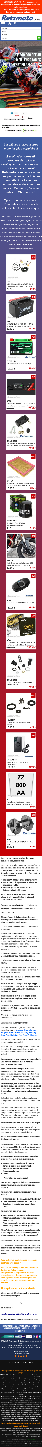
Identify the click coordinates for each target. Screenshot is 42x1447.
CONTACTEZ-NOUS (21, 1331)
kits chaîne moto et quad (22, 1098)
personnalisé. (24, 1023)
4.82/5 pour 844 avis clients (21, 1352)
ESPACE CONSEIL (7, 1325)
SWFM (38, 1347)
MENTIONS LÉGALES (29, 1328)
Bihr (36, 941)
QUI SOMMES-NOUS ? (22, 1325)
